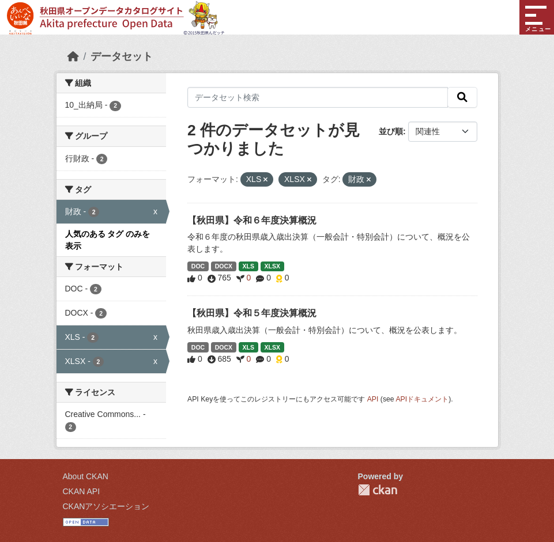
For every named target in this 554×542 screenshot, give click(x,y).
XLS (248, 266)
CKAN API (81, 491)
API (373, 399)
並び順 (391, 131)
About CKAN (85, 476)
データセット (122, 56)
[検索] (462, 97)
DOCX (223, 266)
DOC (198, 266)
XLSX (272, 266)
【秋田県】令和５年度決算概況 (251, 313)
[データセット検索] (317, 97)
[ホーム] (73, 56)
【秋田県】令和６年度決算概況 (251, 220)
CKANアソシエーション (106, 506)
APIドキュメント (422, 399)
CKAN (377, 490)
